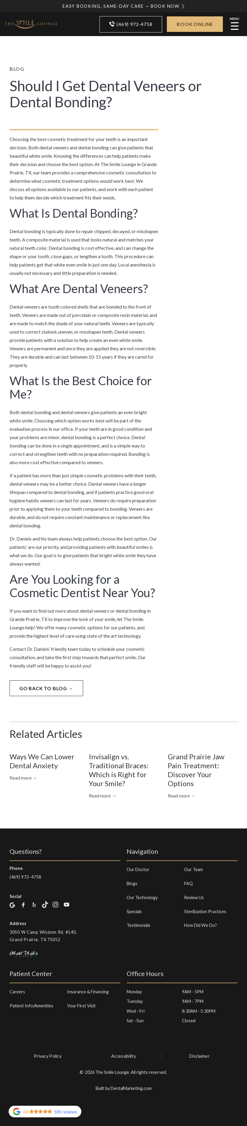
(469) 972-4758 (25, 876)
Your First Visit (81, 1005)
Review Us (194, 897)
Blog (17, 69)
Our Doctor (138, 869)
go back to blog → (46, 688)
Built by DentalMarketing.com (124, 1088)
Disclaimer (199, 1056)
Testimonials (138, 925)
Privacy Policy (47, 1056)
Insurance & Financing (88, 991)
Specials (134, 911)
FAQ (188, 883)
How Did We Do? (200, 925)
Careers (17, 991)
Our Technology (142, 897)
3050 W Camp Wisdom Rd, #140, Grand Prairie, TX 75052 (43, 936)
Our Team (193, 869)
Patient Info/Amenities (31, 1005)
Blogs (132, 883)
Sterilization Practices (205, 911)
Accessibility (123, 1056)
